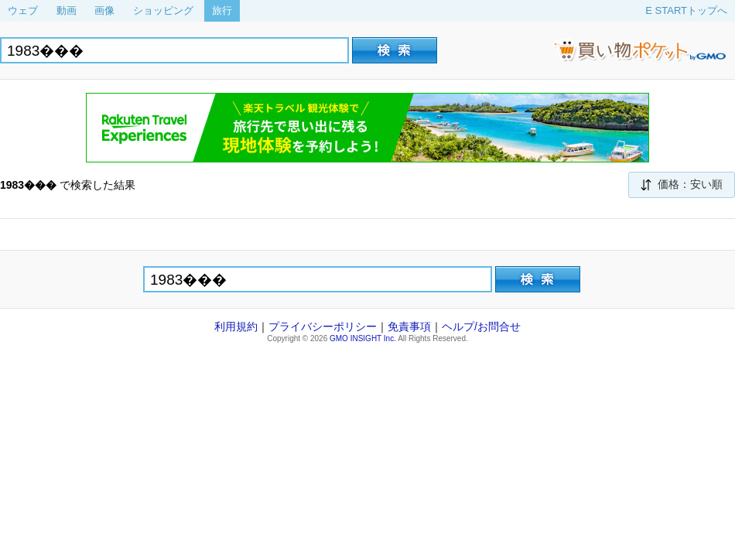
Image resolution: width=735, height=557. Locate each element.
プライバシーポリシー (322, 326)
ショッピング (163, 10)
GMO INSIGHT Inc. (363, 338)
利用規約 (236, 326)
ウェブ (23, 10)
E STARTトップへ (686, 10)
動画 (66, 10)
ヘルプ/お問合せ (481, 326)
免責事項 (409, 326)
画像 (104, 10)
